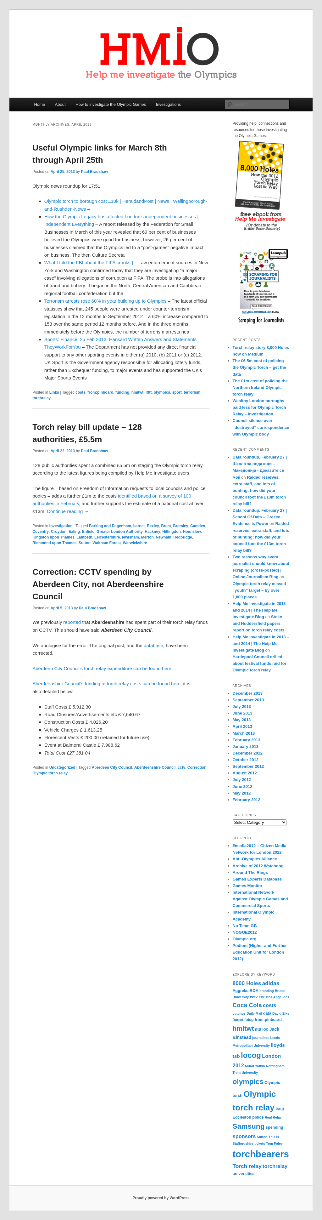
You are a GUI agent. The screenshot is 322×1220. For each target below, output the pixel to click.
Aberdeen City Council (112, 767)
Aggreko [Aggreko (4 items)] (241, 991)
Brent (166, 526)
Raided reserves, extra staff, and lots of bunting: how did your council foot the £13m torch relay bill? (259, 490)
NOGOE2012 (245, 932)
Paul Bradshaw (94, 171)
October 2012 (245, 759)
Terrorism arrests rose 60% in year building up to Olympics (105, 301)
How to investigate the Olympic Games (110, 104)
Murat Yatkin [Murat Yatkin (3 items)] (255, 1066)
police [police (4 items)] (258, 1117)
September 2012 (248, 766)
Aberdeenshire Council (154, 767)
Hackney (152, 531)
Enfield (88, 531)
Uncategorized (62, 767)
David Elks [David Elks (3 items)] (280, 1013)
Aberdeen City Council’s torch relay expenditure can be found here (101, 668)
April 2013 (242, 726)
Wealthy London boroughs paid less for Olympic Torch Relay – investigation (259, 407)
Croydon (58, 531)
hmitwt (137, 392)
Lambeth (84, 537)
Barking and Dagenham (110, 526)
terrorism (192, 392)
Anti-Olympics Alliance (255, 859)
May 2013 (242, 719)
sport (177, 392)
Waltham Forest (107, 543)
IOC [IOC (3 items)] (266, 1029)
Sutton (85, 543)
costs (80, 392)
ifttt (149, 392)
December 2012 (248, 753)
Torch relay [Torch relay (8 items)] (247, 1166)
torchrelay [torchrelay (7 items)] (275, 1166)
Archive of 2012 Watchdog (258, 866)
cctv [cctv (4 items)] (254, 997)
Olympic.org (245, 939)
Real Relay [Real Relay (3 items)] (273, 1117)
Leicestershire (107, 537)
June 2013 (243, 713)
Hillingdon (171, 531)
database (153, 645)
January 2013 (245, 746)
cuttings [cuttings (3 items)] (239, 1013)
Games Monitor (248, 885)
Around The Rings (250, 872)
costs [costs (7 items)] (269, 1005)
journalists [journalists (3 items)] (260, 1038)
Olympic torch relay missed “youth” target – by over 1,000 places (259, 590)
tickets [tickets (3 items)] (259, 1143)
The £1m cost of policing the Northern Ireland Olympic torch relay (260, 387)
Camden (197, 526)
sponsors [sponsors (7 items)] (244, 1136)
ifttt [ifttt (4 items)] (258, 1029)
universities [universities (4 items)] (244, 1174)
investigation (61, 526)
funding (122, 392)
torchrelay (41, 398)
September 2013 (248, 700)
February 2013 (246, 740)
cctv (181, 767)
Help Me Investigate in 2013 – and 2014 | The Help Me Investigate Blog (261, 610)
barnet (139, 526)
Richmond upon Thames (54, 543)
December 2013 (248, 693)
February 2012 (246, 799)
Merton (147, 537)
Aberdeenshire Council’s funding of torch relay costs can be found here (106, 683)
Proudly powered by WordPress (160, 1198)
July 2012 (242, 779)
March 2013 (244, 733)
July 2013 (242, 706)
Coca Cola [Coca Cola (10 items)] (247, 1005)
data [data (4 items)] (267, 1013)
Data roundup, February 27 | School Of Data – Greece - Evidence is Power (260, 517)
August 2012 (245, 773)
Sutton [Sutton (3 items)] (262, 1137)
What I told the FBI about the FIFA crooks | (88, 262)
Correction (197, 767)
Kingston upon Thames (53, 537)
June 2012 (243, 786)
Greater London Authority (119, 531)
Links (54, 392)
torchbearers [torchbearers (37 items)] (261, 1154)
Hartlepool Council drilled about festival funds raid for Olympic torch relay (259, 663)
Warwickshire (135, 543)
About (60, 104)
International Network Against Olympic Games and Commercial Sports (260, 899)
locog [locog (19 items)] (251, 1055)
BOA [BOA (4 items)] (254, 991)
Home (39, 104)
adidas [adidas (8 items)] (270, 983)
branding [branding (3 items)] (266, 991)
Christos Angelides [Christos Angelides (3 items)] (274, 997)
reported (72, 622)
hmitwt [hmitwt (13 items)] (243, 1028)
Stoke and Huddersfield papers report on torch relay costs (259, 623)
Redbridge (182, 537)
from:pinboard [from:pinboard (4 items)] (268, 1020)
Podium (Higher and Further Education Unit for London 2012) (260, 952)
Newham (163, 537)
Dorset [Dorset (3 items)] (238, 1020)
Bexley (153, 526)
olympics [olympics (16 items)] (248, 1081)
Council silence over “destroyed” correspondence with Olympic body (261, 427)
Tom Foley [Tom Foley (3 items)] (274, 1143)
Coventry (40, 531)
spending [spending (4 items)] (274, 1127)
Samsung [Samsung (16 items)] (249, 1126)
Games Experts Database (257, 879)
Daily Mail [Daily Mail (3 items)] (254, 1013)
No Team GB (245, 925)
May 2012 (242, 793)
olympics (162, 392)
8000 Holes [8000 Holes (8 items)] (247, 983)
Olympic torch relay (50, 773)
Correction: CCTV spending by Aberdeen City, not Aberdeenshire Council (98, 584)
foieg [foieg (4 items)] (249, 1020)
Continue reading (68, 511)
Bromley (180, 526)
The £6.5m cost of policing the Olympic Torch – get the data (259, 367)
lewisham (130, 537)
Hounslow (192, 531)
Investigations (168, 104)
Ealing (74, 531)
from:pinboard (100, 392)
